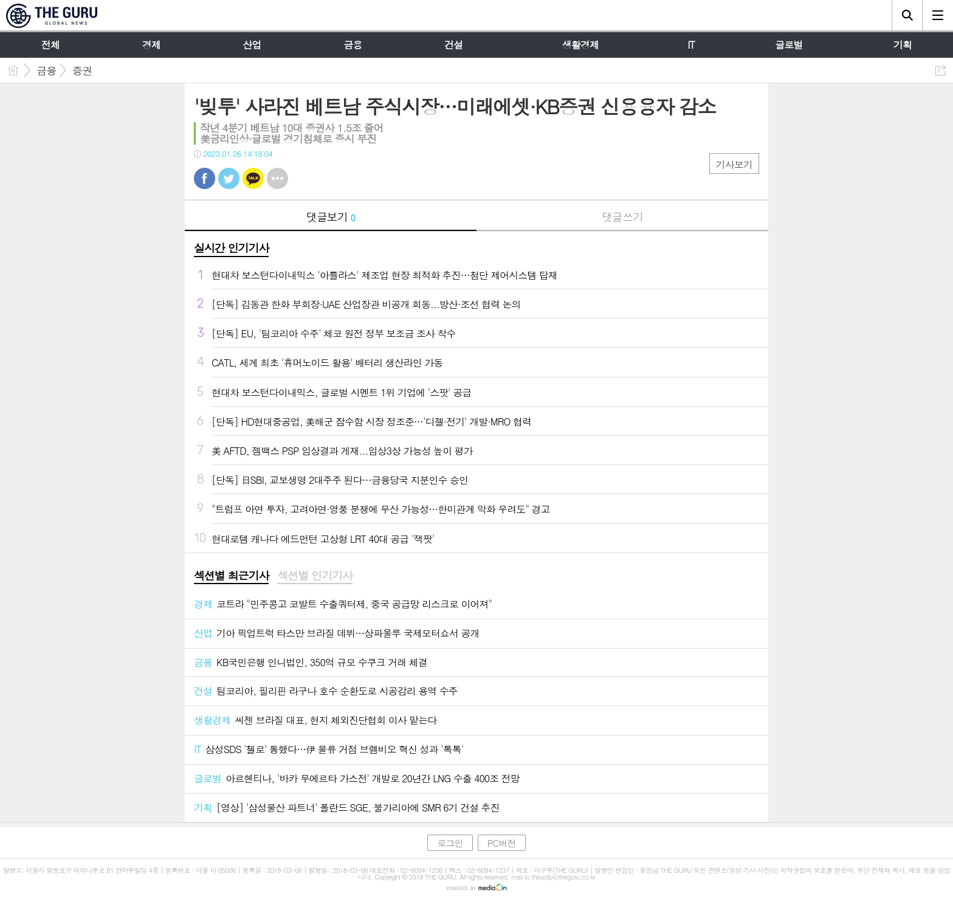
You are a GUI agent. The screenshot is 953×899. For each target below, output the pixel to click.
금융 (46, 70)
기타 (277, 178)
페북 (204, 178)
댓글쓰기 (622, 216)
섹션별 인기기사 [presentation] (314, 575)
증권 (82, 70)
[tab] (231, 576)
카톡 (253, 178)
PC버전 (501, 842)
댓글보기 (330, 216)
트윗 (228, 178)
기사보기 (734, 164)
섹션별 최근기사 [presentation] (231, 575)
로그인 (450, 842)
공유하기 (941, 70)
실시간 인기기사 (231, 247)
